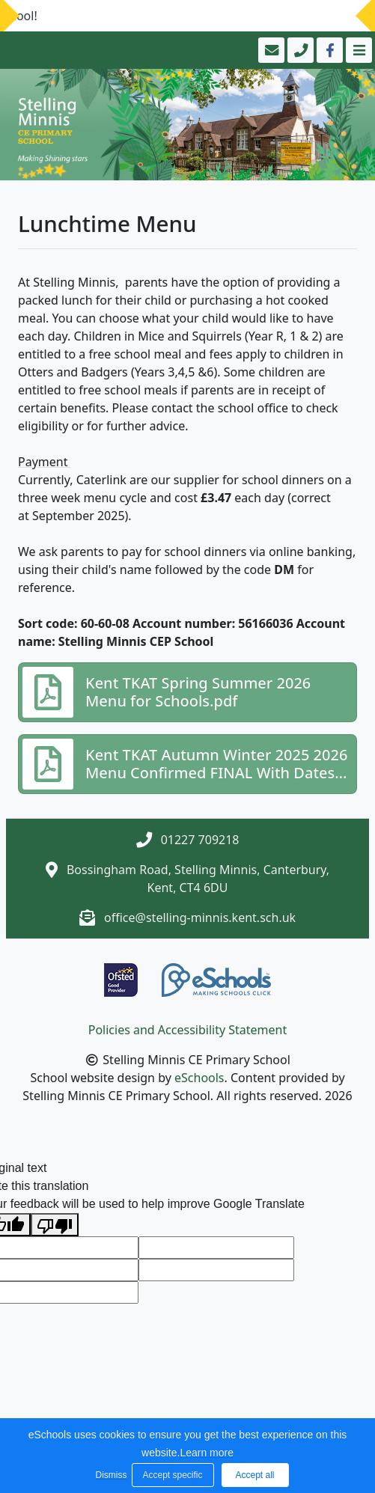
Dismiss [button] (110, 1475)
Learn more (207, 1453)
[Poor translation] (55, 1224)
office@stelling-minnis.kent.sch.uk (200, 917)
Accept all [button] (254, 1475)
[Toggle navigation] (357, 50)
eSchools (199, 1077)
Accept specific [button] (172, 1475)
